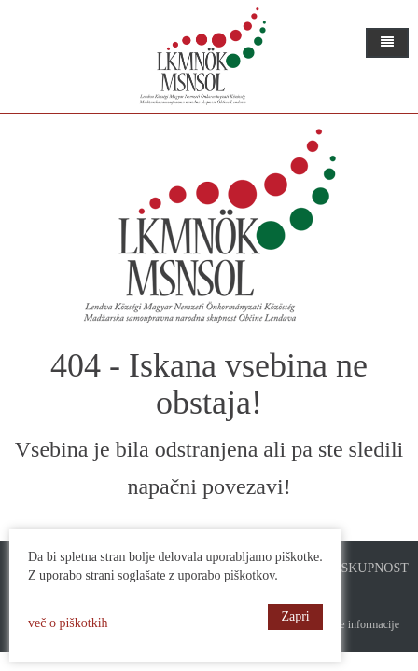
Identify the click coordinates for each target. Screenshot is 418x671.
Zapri (295, 616)
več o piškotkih (68, 623)
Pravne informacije (356, 624)
